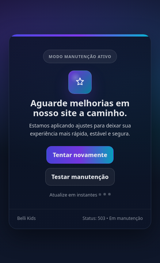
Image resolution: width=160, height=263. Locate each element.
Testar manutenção (80, 177)
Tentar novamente (80, 155)
